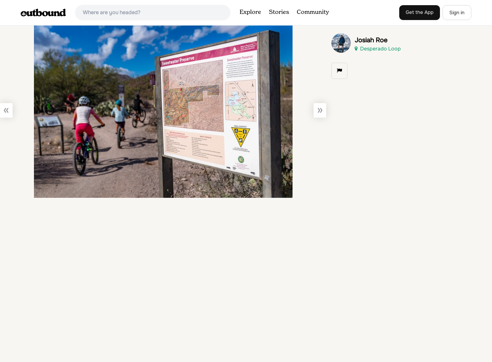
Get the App (419, 12)
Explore (250, 12)
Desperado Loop (378, 48)
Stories (279, 12)
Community (313, 12)
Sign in (457, 12)
